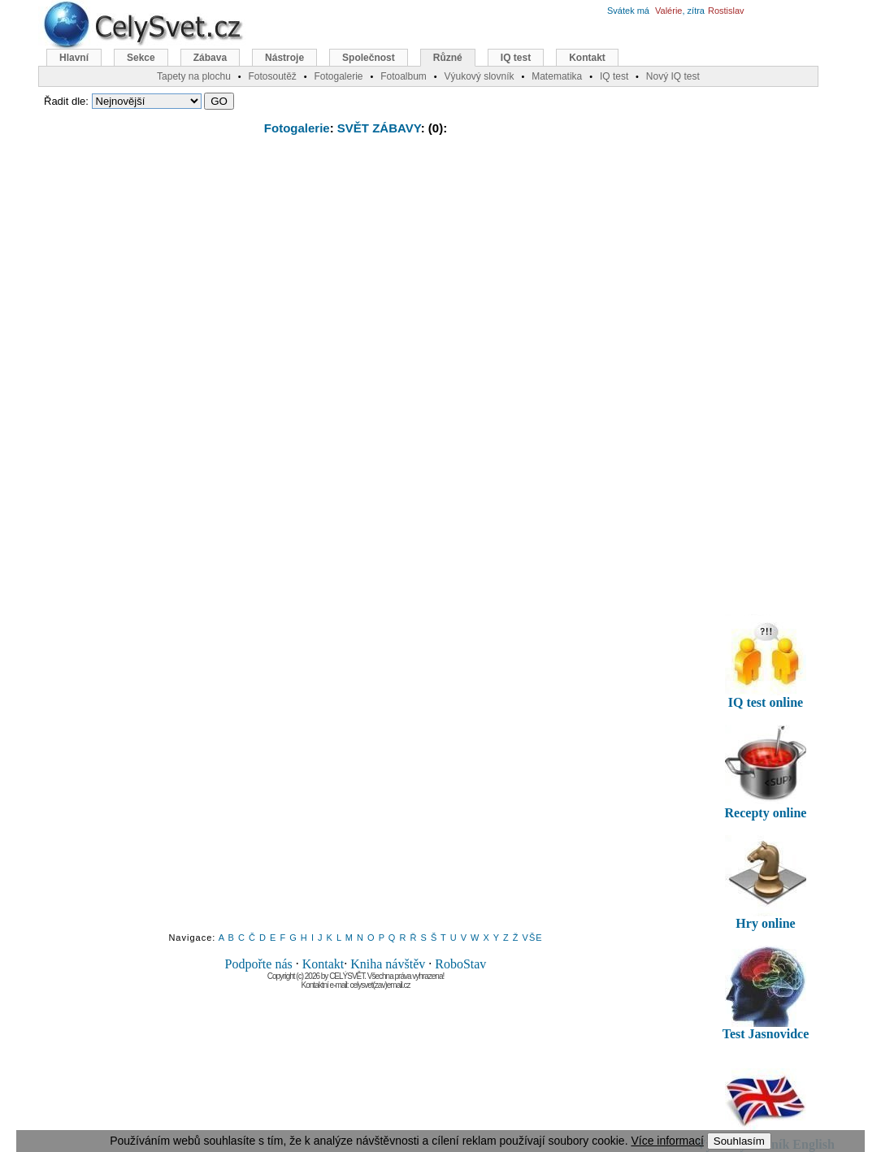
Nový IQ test (673, 76)
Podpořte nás (259, 964)
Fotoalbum (403, 76)
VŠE (533, 937)
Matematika (557, 76)
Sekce (141, 57)
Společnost (368, 57)
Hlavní (74, 57)
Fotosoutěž (272, 76)
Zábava (210, 57)
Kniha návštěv (387, 964)
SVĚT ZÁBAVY (379, 128)
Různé (447, 57)
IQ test (516, 57)
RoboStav (460, 964)
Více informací (667, 1140)
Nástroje (284, 57)
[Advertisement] (356, 266)
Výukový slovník (479, 76)
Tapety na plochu (194, 76)
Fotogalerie (297, 128)
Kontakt (323, 964)
